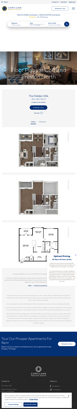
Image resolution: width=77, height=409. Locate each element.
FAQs (30, 254)
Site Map (47, 391)
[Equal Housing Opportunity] (2, 365)
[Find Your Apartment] (66, 25)
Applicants (72, 2)
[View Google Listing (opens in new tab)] (38, 18)
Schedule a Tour (60, 9)
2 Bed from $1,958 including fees (49, 16)
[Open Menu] (73, 9)
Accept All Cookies (30, 404)
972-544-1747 (6, 355)
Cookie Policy (33, 399)
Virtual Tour (42, 90)
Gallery (33, 90)
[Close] (68, 396)
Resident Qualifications (41, 254)
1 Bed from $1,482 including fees (27, 16)
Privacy (29, 391)
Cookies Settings (13, 404)
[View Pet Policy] (18, 365)
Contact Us (55, 2)
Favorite (38, 82)
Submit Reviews (38, 391)
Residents (64, 2)
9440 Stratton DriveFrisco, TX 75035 (9, 359)
